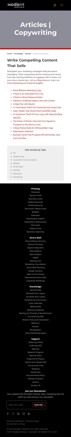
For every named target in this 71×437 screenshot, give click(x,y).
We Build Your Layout (35, 293)
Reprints (35, 349)
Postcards (35, 192)
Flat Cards (35, 225)
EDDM (35, 257)
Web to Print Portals (35, 274)
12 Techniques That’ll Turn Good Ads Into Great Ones (37, 107)
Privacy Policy (33, 421)
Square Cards (36, 195)
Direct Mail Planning (36, 267)
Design (16, 163)
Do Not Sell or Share (16, 424)
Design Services (35, 271)
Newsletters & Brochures (36, 222)
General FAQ (35, 290)
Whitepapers (35, 329)
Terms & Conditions (15, 421)
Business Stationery (35, 231)
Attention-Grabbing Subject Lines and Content (34, 100)
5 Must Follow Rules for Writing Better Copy (33, 128)
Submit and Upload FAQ (35, 362)
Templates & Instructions (35, 300)
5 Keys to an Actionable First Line (28, 93)
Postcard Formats (35, 244)
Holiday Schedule (35, 378)
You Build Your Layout (35, 296)
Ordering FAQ (35, 345)
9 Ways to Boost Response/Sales (27, 97)
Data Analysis (35, 254)
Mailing (16, 170)
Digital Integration (35, 247)
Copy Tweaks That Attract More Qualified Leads (34, 110)
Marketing (17, 177)
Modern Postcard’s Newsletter (35, 319)
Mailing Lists (35, 261)
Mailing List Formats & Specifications (35, 313)
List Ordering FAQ (35, 316)
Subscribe (38, 405)
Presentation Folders (35, 218)
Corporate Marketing (35, 280)
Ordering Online (35, 342)
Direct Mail (18, 166)
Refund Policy (36, 355)
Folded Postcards (35, 202)
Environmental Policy (35, 375)
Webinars (35, 323)
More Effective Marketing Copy (27, 90)
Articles (35, 326)
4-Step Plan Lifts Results (24, 104)
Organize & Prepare (35, 359)
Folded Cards (35, 228)
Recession (17, 173)
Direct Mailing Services (35, 241)
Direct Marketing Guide (35, 333)
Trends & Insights (35, 83)
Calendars (35, 215)
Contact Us (35, 385)
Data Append (35, 251)
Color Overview (35, 303)
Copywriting (18, 156)
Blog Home (42, 80)
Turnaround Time (35, 365)
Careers (35, 382)
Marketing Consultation (35, 264)
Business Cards (35, 198)
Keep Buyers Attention (23, 131)
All (14, 153)
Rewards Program (35, 352)
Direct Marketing (14, 83)
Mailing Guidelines (35, 310)
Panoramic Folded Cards (35, 208)
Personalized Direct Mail (35, 277)
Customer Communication (25, 159)
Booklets (35, 212)
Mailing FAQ (35, 306)
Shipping (36, 368)
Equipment (35, 372)
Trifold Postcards (35, 205)
